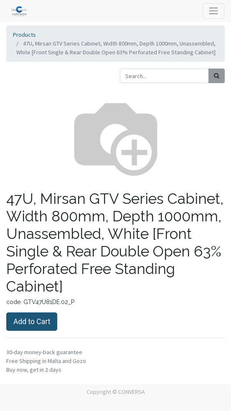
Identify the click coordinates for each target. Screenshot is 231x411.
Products (24, 34)
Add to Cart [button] (31, 321)
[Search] (216, 75)
